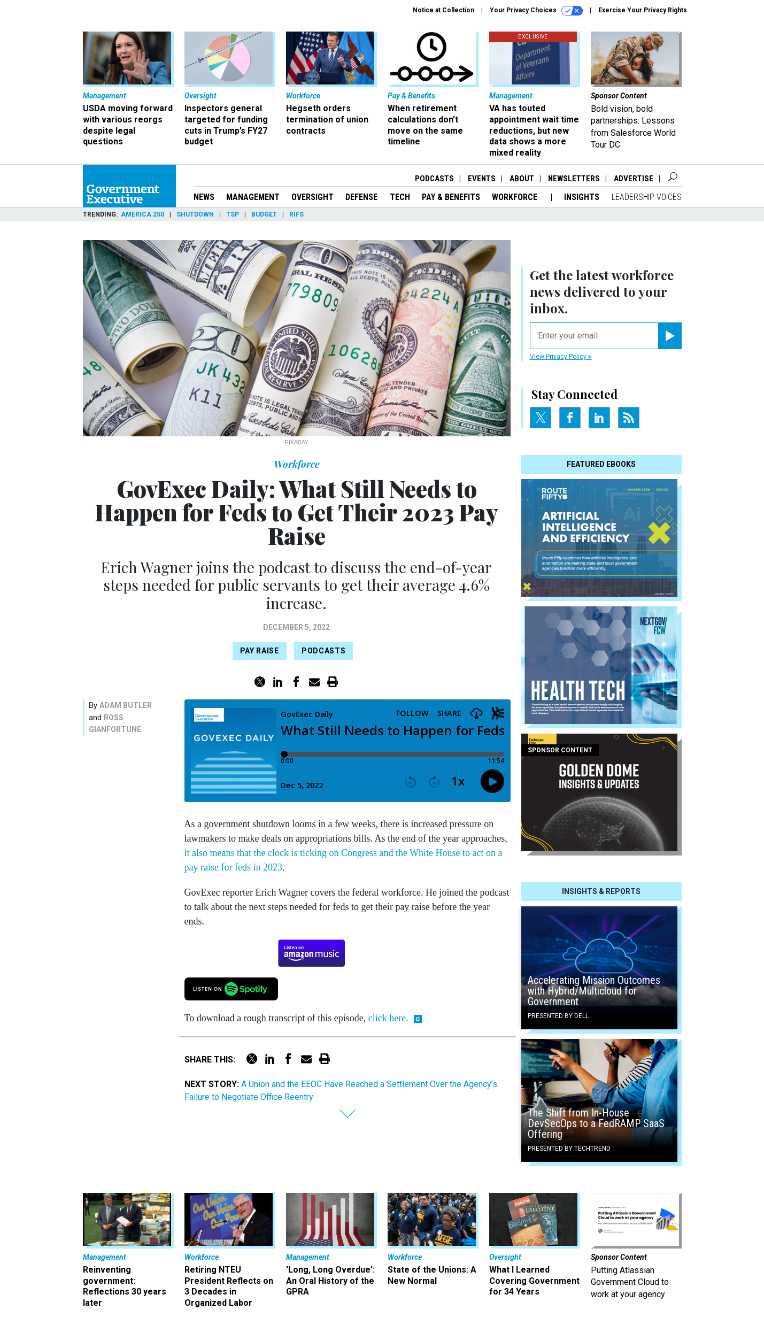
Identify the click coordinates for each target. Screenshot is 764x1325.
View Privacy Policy (561, 356)
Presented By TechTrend (569, 1148)
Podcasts (434, 178)
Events (482, 178)
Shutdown (195, 214)
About (522, 178)
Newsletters (574, 178)
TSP (232, 214)
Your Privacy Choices (536, 11)
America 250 (142, 214)
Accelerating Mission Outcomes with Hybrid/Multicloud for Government (594, 991)
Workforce (515, 197)
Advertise (633, 178)
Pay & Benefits (451, 197)
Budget (264, 214)
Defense (361, 197)
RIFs (296, 214)
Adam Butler (125, 705)
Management (253, 197)
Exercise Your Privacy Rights (642, 10)
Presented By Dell (558, 1016)
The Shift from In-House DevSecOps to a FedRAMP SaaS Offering (596, 1123)
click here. (388, 1018)
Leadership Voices (647, 197)
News (204, 197)
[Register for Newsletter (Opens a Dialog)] (669, 336)
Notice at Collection (443, 10)
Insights (581, 197)
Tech (400, 197)
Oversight (312, 197)
